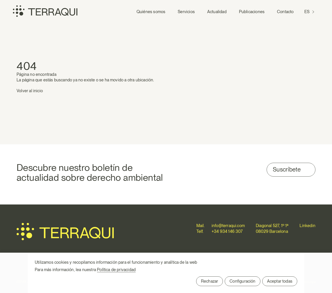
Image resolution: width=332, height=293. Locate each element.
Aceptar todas (279, 281)
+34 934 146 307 (227, 231)
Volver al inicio (30, 90)
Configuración (242, 281)
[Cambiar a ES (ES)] (309, 12)
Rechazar (209, 281)
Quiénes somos (151, 11)
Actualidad (217, 11)
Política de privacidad (116, 269)
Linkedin (307, 225)
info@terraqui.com (228, 225)
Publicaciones (252, 11)
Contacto (285, 11)
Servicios (186, 11)
